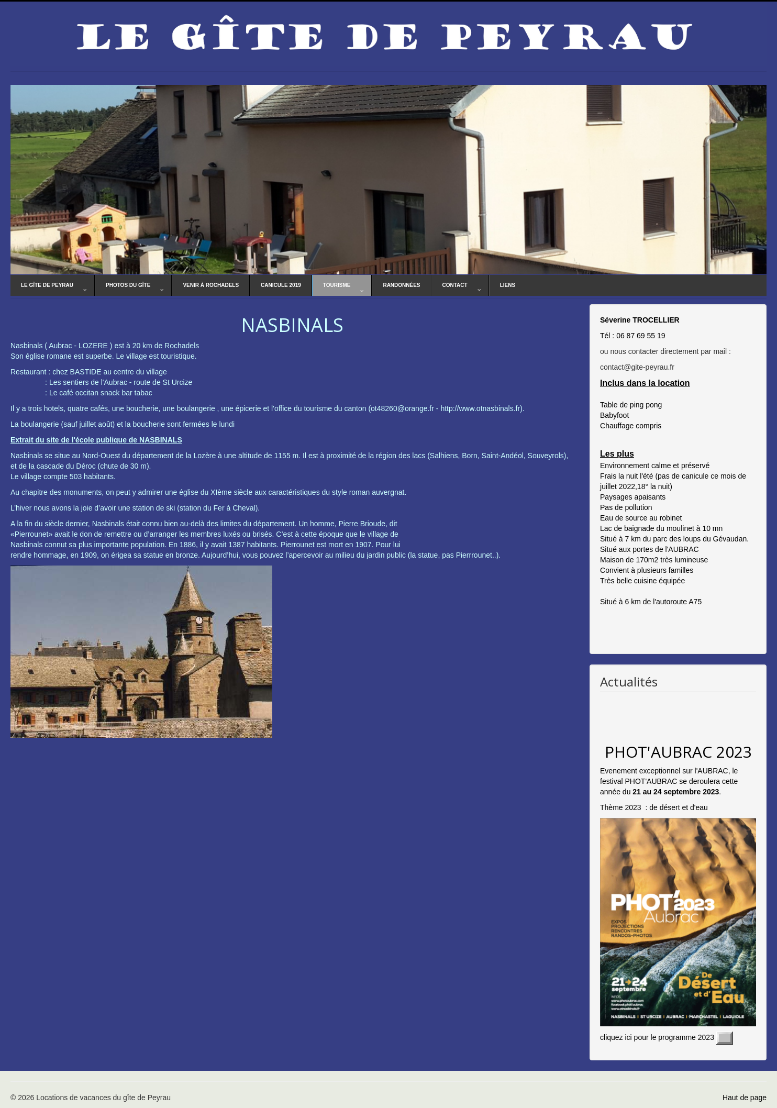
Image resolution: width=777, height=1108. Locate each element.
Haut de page (745, 1097)
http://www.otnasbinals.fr (480, 408)
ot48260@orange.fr (402, 408)
